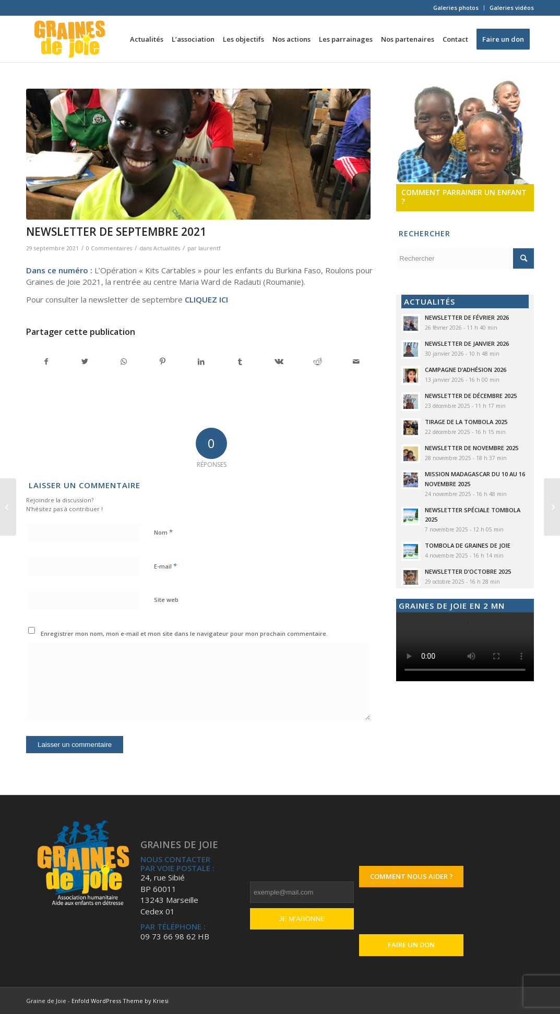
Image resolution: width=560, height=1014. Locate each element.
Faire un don (411, 944)
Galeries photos (456, 7)
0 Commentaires (109, 248)
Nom (163, 532)
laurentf (209, 248)
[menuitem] (456, 7)
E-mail (165, 566)
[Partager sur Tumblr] (240, 361)
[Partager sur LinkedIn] (201, 361)
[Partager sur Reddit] (318, 361)
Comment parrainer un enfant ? (464, 197)
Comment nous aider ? (411, 876)
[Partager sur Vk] (279, 361)
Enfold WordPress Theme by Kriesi (120, 1001)
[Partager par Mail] (356, 361)
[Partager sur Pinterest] (163, 361)
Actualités (166, 248)
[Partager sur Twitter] (85, 361)
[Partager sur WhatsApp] (124, 361)
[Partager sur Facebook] (46, 361)
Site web (166, 599)
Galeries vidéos (512, 7)
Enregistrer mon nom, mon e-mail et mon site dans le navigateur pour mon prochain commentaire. (184, 633)
